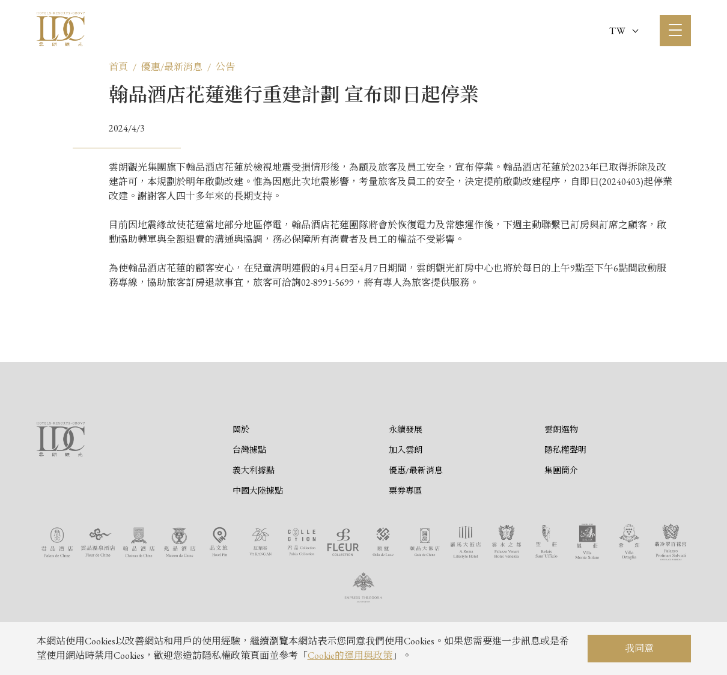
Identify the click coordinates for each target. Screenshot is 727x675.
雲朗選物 (561, 429)
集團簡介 (561, 470)
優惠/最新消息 (171, 67)
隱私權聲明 (565, 449)
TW (623, 31)
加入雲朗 (405, 449)
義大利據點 (254, 470)
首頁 (118, 67)
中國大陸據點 (258, 490)
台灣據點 (249, 449)
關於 (241, 429)
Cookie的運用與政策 (350, 655)
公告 (225, 67)
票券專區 (405, 490)
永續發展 (405, 429)
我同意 (639, 648)
